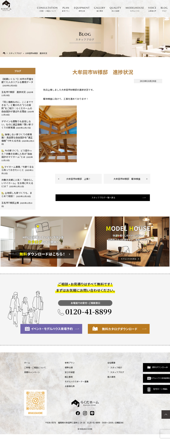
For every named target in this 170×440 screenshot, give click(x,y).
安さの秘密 (62, 372)
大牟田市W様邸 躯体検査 (126, 178)
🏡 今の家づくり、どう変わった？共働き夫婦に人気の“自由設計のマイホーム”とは (17, 155)
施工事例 (61, 376)
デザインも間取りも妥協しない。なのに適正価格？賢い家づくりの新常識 (17, 124)
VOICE (152, 8)
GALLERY (100, 8)
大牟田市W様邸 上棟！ (78, 178)
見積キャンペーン (32, 372)
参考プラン (62, 362)
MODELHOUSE (135, 8)
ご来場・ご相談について (35, 367)
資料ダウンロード (139, 365)
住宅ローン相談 (138, 390)
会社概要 (96, 362)
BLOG (164, 8)
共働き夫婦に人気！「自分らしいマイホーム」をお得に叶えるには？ (17, 183)
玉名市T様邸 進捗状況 (17, 93)
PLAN (66, 8)
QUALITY (115, 8)
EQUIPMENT (82, 8)
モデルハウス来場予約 (140, 377)
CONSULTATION (47, 8)
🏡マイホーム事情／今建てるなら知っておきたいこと (17, 170)
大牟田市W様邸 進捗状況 (36, 53)
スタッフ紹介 (101, 367)
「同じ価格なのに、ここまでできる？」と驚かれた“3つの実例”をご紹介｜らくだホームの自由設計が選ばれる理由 (17, 108)
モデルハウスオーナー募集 (69, 381)
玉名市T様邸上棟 (16, 204)
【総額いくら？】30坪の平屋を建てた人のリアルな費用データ (17, 82)
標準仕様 (61, 367)
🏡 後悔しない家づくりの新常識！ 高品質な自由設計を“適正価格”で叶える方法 (17, 139)
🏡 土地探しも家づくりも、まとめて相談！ (16, 194)
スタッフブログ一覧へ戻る (102, 199)
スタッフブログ (15, 53)
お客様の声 (62, 386)
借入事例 (96, 376)
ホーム (27, 362)
